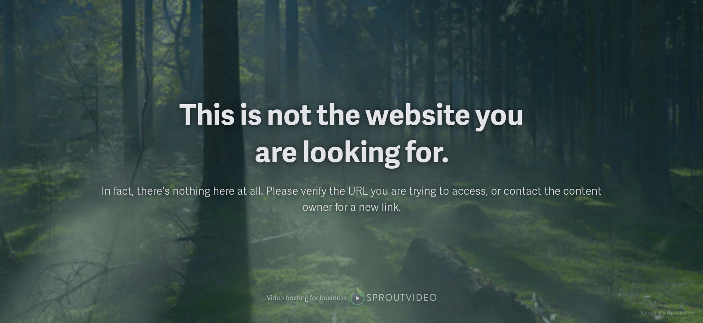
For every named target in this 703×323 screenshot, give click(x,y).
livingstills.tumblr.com (667, 313)
